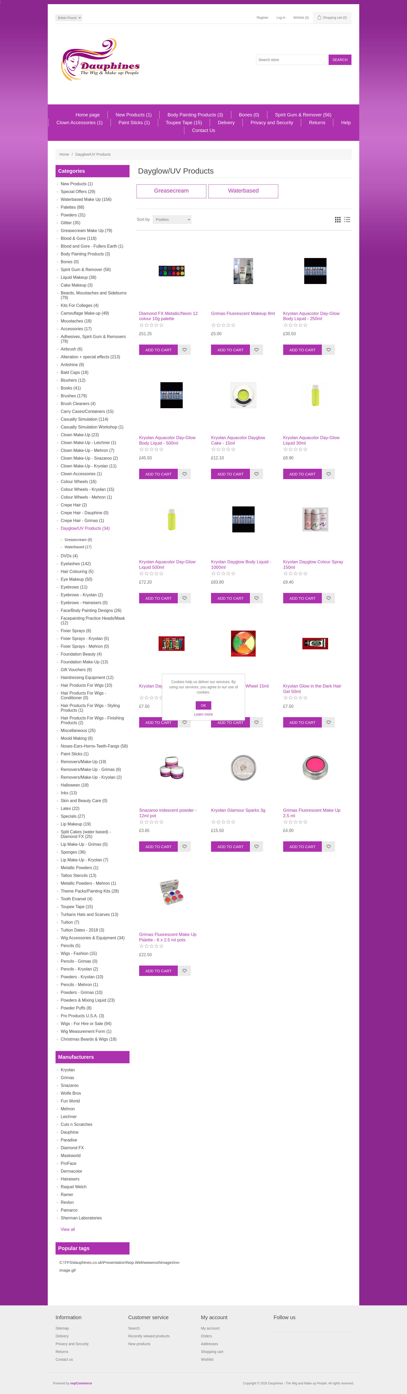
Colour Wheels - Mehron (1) (86, 497)
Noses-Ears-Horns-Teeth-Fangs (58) (94, 746)
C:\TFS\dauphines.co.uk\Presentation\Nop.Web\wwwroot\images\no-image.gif (119, 1266)
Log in (281, 17)
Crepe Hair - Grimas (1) (82, 520)
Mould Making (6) (77, 738)
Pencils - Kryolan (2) (79, 969)
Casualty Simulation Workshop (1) (92, 427)
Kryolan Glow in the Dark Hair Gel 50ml (312, 689)
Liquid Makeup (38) (78, 277)
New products (139, 1344)
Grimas (67, 1077)
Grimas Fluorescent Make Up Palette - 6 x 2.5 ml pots (167, 937)
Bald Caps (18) (75, 372)
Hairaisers (70, 1179)
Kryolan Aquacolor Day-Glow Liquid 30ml (311, 440)
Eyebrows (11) (74, 587)
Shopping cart (212, 1352)
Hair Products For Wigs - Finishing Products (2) (92, 720)
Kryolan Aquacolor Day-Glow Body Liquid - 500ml (167, 440)
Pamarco (69, 1210)
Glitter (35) (70, 223)
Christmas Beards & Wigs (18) (89, 1039)
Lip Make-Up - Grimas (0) (84, 844)
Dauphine (70, 1132)
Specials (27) (73, 816)
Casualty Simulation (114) (84, 419)
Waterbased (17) (78, 547)
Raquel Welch (73, 1187)
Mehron (68, 1109)
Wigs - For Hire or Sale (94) (86, 1023)
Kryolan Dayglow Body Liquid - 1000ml (241, 564)
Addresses (209, 1344)
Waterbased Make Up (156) (86, 199)
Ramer (67, 1194)
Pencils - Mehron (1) (79, 984)
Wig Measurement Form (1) (86, 1031)
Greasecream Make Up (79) (86, 230)
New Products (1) (134, 114)
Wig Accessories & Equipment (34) (93, 938)
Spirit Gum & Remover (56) (303, 114)
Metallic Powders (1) (79, 868)
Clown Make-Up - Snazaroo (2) (89, 458)
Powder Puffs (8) (76, 1008)
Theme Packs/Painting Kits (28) (90, 891)
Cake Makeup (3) (77, 285)
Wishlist (207, 1359)
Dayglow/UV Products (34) (85, 528)
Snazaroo (70, 1085)
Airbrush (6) (72, 349)
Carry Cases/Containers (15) (87, 411)
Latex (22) (70, 808)
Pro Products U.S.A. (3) (82, 1016)
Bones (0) (249, 114)
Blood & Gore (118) (79, 238)
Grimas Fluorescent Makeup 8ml (243, 313)
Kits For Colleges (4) (80, 305)
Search (134, 1328)
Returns (317, 122)
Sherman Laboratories (81, 1218)
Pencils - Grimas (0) (79, 961)
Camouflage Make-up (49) (85, 313)
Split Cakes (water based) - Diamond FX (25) (86, 834)
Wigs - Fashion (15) (79, 953)
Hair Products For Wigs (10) (86, 685)
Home (64, 154)
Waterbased (243, 190)
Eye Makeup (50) (76, 579)
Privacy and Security (271, 122)
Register (262, 17)
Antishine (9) (72, 364)
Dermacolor (71, 1171)
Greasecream (171, 190)
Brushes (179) (74, 396)
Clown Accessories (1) (79, 122)
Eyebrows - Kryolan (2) (82, 595)
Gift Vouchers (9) (76, 670)
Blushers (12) (73, 380)
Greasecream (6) (78, 540)
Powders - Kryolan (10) (82, 977)
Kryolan (68, 1070)
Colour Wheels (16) (79, 481)
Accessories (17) (76, 329)
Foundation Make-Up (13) (84, 662)
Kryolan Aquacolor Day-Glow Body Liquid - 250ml (311, 316)
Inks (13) (69, 793)
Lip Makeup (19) (76, 824)
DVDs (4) (69, 556)
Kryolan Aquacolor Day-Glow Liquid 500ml (167, 564)
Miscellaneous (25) (78, 730)
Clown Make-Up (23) (80, 435)
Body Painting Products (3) (195, 114)
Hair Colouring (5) (77, 571)
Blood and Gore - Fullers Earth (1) (92, 246)
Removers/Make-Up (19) (83, 761)
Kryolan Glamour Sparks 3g (238, 810)
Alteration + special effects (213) (90, 357)
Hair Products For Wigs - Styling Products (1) (90, 707)
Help (346, 122)
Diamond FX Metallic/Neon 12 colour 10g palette (168, 316)
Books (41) (71, 388)
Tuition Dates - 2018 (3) (82, 930)
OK (203, 705)
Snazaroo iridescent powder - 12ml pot (167, 813)
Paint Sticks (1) (134, 122)
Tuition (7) (70, 922)
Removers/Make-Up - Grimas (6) (91, 769)
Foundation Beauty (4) (81, 654)
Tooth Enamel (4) (76, 899)
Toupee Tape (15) (184, 122)
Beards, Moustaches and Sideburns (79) (93, 295)
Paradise (69, 1140)
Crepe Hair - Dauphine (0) (84, 513)
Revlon (67, 1202)
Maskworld (70, 1155)
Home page (88, 114)
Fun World (70, 1101)
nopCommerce (81, 1383)
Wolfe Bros (71, 1093)
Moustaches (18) (76, 321)
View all (68, 1229)
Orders (206, 1336)
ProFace (68, 1163)
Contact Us (203, 130)
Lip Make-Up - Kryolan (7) (84, 860)
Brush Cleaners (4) (78, 403)
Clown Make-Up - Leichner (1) (88, 442)
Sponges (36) (73, 852)
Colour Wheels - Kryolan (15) (87, 489)
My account (210, 1328)
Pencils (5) (70, 945)
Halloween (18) (75, 785)
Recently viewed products (149, 1336)
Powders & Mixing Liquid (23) (88, 1000)
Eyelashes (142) (76, 563)
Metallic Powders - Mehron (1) (88, 883)
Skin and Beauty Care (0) (84, 800)
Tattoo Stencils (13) (78, 875)
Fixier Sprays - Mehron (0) (85, 646)
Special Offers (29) (78, 191)
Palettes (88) (72, 207)
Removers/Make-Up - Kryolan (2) (91, 777)
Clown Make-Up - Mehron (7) (87, 450)
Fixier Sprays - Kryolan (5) (85, 638)
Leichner (69, 1116)
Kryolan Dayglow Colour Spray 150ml (313, 564)
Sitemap (62, 1328)
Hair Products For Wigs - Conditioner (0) (83, 695)
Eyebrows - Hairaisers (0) (84, 602)
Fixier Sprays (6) (76, 631)
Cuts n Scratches (76, 1124)
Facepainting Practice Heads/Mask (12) (93, 620)
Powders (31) (73, 215)
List (347, 219)
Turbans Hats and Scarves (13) (89, 914)
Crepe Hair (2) (74, 505)
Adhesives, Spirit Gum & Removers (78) (93, 338)
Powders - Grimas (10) (82, 992)
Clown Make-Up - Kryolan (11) (89, 466)
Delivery (226, 122)
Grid (338, 219)
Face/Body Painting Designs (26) (91, 610)
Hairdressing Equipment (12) (87, 677)
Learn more (203, 714)
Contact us (64, 1359)
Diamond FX (72, 1148)
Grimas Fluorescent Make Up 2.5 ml (312, 813)
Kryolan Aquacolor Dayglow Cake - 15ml (238, 440)
